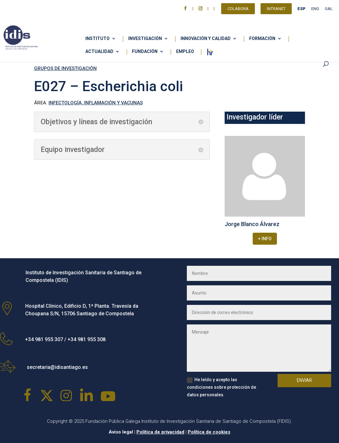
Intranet (276, 9)
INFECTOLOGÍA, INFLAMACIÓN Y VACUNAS (96, 103)
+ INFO (265, 238)
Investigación (145, 38)
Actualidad (99, 51)
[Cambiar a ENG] (315, 10)
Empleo (185, 51)
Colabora (238, 9)
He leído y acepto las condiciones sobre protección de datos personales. (221, 387)
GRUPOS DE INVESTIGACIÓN (65, 68)
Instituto (97, 38)
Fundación (145, 51)
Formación (262, 38)
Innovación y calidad (206, 38)
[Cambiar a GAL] (329, 10)
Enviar (304, 380)
